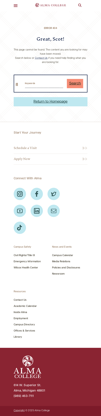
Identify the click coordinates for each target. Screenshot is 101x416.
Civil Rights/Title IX (24, 255)
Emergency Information (27, 261)
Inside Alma (20, 312)
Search (75, 83)
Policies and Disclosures (66, 268)
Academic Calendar (25, 306)
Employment (21, 318)
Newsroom (58, 274)
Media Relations (61, 261)
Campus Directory (24, 325)
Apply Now (22, 159)
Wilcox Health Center (26, 268)
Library (18, 337)
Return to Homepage (50, 102)
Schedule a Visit (25, 148)
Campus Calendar (62, 255)
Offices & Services (24, 331)
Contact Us (41, 58)
